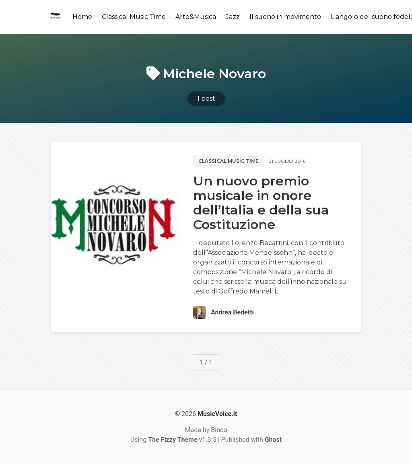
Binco (219, 430)
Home (82, 17)
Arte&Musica (195, 17)
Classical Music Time (134, 17)
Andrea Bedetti (232, 312)
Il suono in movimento (285, 17)
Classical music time (228, 161)
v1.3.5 (182, 439)
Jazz (233, 17)
